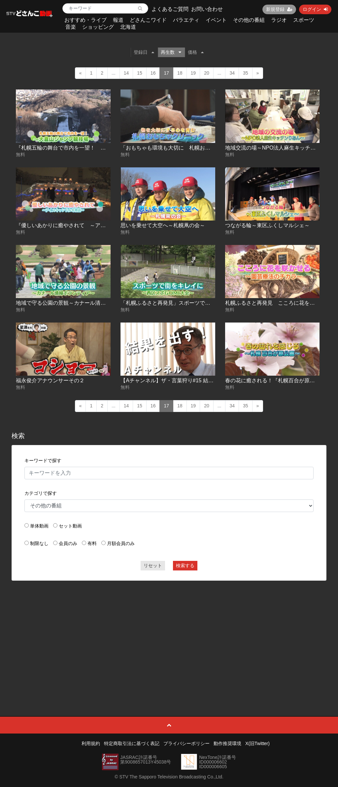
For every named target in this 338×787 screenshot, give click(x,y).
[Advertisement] (169, 633)
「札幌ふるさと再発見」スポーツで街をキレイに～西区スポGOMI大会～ (206, 303)
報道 (118, 20)
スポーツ (303, 20)
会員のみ (68, 543)
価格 (196, 52)
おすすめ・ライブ (85, 20)
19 (193, 73)
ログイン (315, 9)
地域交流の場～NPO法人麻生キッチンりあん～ (281, 148)
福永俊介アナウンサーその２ (50, 380)
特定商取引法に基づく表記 (131, 743)
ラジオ (279, 20)
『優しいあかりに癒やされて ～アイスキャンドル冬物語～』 (90, 225)
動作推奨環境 (227, 743)
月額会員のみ (121, 543)
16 (153, 73)
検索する (185, 565)
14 (126, 73)
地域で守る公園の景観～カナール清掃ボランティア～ (79, 303)
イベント (216, 20)
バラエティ (186, 20)
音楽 (70, 27)
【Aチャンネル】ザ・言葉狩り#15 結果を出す (174, 380)
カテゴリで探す (40, 493)
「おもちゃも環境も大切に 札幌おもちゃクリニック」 (186, 148)
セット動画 (70, 526)
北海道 (128, 27)
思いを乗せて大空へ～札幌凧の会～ (162, 225)
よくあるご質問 (170, 9)
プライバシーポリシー (186, 743)
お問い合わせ (207, 9)
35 (245, 73)
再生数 (171, 52)
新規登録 (279, 9)
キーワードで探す (42, 460)
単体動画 (39, 526)
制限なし (39, 543)
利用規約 (91, 743)
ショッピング (98, 27)
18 (180, 73)
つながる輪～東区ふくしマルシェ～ (267, 225)
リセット (153, 565)
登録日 (144, 52)
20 (206, 73)
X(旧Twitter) (257, 743)
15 (139, 73)
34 (232, 73)
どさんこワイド (148, 20)
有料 (92, 543)
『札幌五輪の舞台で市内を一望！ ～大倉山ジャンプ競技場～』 (92, 148)
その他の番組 (249, 20)
